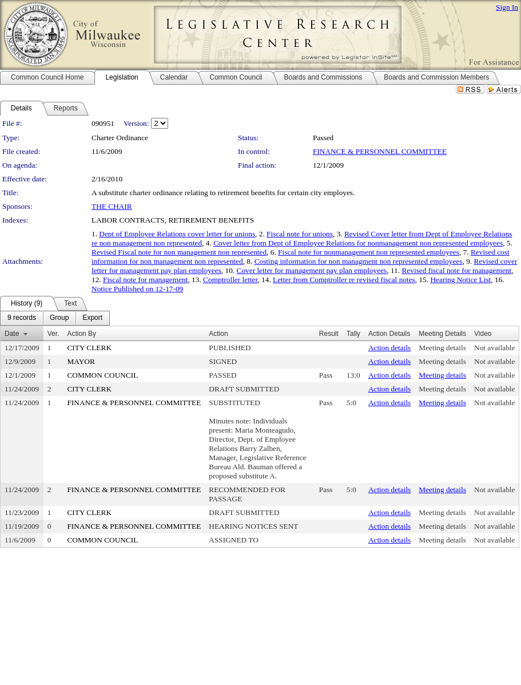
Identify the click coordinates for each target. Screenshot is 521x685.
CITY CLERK (89, 347)
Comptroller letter (230, 279)
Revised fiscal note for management (456, 270)
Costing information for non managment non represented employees (358, 261)
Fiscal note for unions (300, 233)
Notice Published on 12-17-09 (137, 288)
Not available (494, 347)
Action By (81, 334)
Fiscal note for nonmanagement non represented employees (368, 252)
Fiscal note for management (145, 279)
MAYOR (80, 361)
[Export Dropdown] (92, 318)
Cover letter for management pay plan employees (312, 270)
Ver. (53, 334)
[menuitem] (22, 318)
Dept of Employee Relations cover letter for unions (177, 233)
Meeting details (442, 347)
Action (218, 334)
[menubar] (55, 318)
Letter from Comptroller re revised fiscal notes (344, 279)
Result (329, 334)
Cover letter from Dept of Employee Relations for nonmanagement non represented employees (358, 243)
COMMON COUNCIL (102, 375)
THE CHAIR (112, 206)
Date (12, 334)
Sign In (507, 7)
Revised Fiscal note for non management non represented (179, 252)
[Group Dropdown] (59, 318)
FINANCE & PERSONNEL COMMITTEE (380, 151)
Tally (353, 334)
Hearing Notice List (460, 279)
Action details (389, 347)
